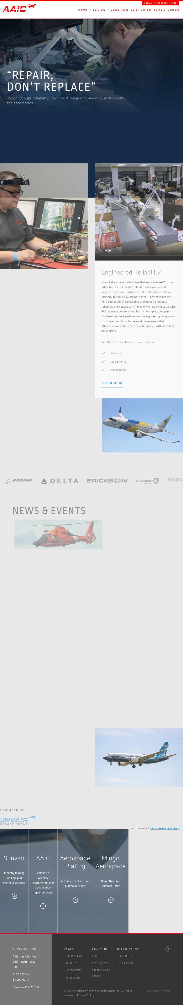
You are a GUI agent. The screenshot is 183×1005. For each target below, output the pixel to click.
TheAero (166, 991)
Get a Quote (126, 963)
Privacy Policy (85, 995)
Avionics (71, 963)
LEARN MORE (121, 383)
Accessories (73, 978)
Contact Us (126, 956)
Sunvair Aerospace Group (160, 2)
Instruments (74, 970)
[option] (91, 64)
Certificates (100, 963)
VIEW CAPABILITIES (20, 464)
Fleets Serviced (75, 956)
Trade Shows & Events (101, 973)
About (96, 956)
